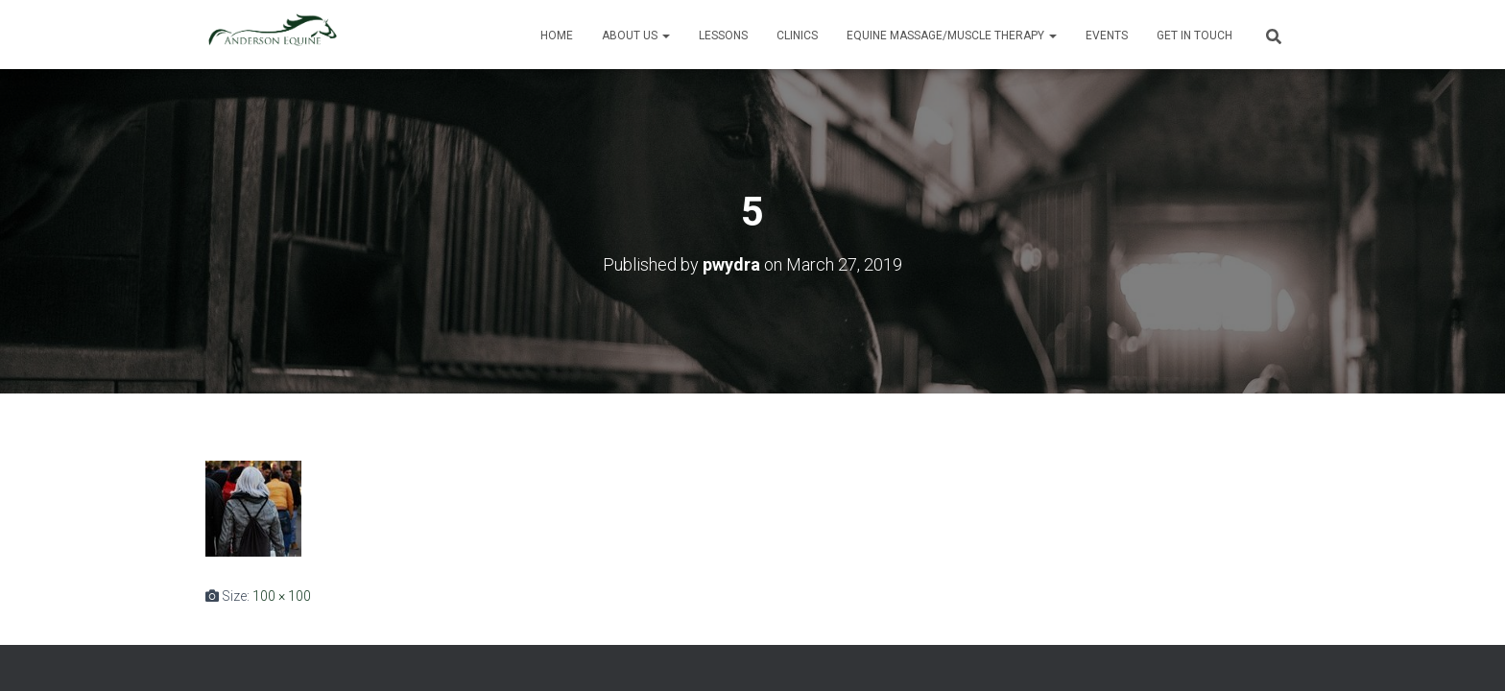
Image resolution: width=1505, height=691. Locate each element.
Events (1107, 35)
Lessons (723, 35)
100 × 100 (281, 596)
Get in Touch (1194, 35)
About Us (636, 35)
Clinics (797, 35)
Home (556, 35)
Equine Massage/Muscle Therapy (952, 35)
